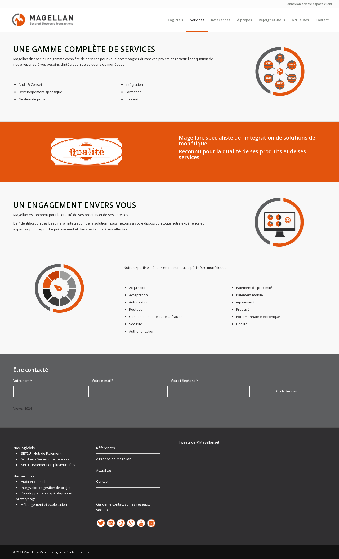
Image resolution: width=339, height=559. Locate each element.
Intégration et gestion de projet (45, 487)
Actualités (104, 470)
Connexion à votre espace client (309, 4)
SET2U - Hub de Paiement (41, 453)
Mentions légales (51, 552)
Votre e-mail (102, 380)
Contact (102, 481)
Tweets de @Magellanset (199, 442)
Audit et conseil (33, 481)
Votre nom (22, 380)
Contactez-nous (77, 552)
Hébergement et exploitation (44, 504)
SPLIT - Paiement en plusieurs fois (48, 464)
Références (105, 447)
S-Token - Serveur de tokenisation (48, 459)
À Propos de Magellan (113, 459)
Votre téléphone (184, 380)
